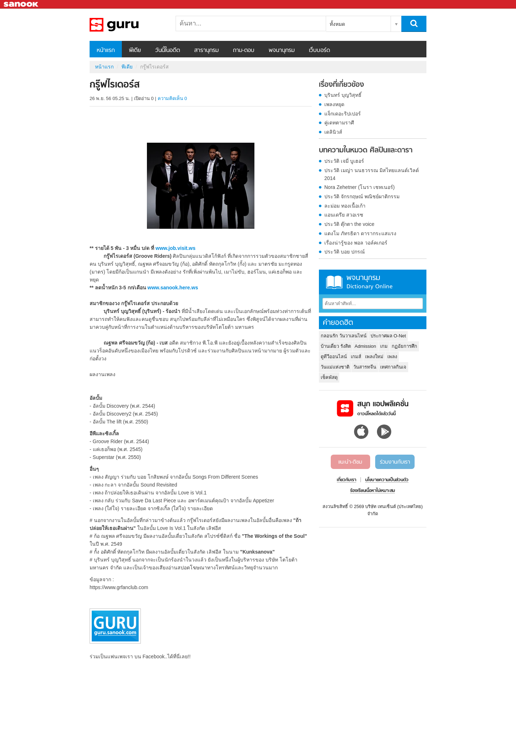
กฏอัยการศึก (404, 346)
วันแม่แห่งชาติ (335, 367)
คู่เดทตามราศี (339, 122)
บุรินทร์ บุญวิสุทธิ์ (343, 95)
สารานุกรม (206, 50)
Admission (365, 346)
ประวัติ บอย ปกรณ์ (344, 252)
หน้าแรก (106, 50)
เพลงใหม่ (374, 356)
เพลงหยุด (334, 104)
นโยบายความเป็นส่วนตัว (386, 480)
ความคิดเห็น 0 (172, 98)
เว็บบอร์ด (319, 50)
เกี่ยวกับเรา (346, 480)
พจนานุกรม (282, 50)
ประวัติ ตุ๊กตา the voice (349, 224)
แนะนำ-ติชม (350, 462)
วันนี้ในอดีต (167, 50)
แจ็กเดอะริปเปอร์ (342, 114)
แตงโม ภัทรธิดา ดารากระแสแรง (360, 233)
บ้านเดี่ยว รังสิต (336, 346)
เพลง (392, 356)
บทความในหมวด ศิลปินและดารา (365, 150)
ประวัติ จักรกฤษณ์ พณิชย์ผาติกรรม (362, 196)
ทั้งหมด (337, 24)
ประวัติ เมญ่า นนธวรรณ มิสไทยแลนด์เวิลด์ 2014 (371, 174)
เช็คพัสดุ (329, 377)
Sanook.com (21, 4)
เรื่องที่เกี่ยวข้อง (341, 85)
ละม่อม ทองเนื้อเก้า (345, 206)
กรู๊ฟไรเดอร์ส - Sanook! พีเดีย (127, 24)
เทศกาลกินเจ (393, 367)
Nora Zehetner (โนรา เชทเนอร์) (359, 187)
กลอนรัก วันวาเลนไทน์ (344, 335)
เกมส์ (356, 356)
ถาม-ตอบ (243, 50)
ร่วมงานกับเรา (395, 462)
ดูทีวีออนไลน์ (334, 356)
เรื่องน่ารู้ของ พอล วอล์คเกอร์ (355, 243)
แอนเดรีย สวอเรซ (343, 215)
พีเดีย (135, 50)
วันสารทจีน (364, 367)
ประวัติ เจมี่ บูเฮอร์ (344, 161)
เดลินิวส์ (333, 132)
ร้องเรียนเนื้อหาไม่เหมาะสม (372, 490)
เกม (384, 346)
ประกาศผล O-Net (388, 335)
